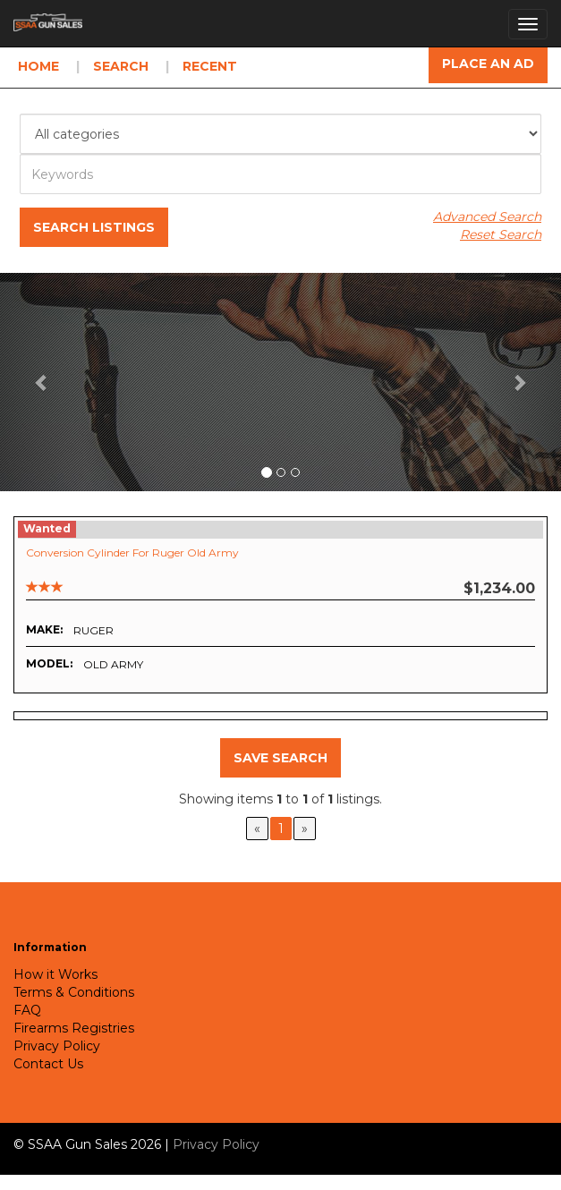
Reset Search (500, 234)
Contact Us (48, 1064)
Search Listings (94, 227)
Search (121, 66)
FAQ (27, 1010)
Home (38, 66)
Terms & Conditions (73, 992)
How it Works (55, 974)
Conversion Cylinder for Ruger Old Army (132, 552)
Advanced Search (487, 216)
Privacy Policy (56, 1046)
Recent (210, 66)
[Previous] (257, 828)
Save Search (280, 758)
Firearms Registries (73, 1028)
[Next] (304, 828)
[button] (42, 382)
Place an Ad (488, 63)
